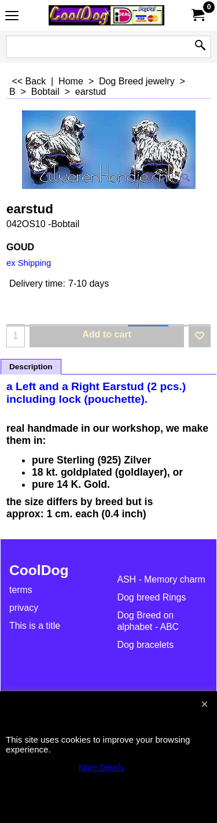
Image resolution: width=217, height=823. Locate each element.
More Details (101, 767)
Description (31, 366)
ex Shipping (28, 263)
